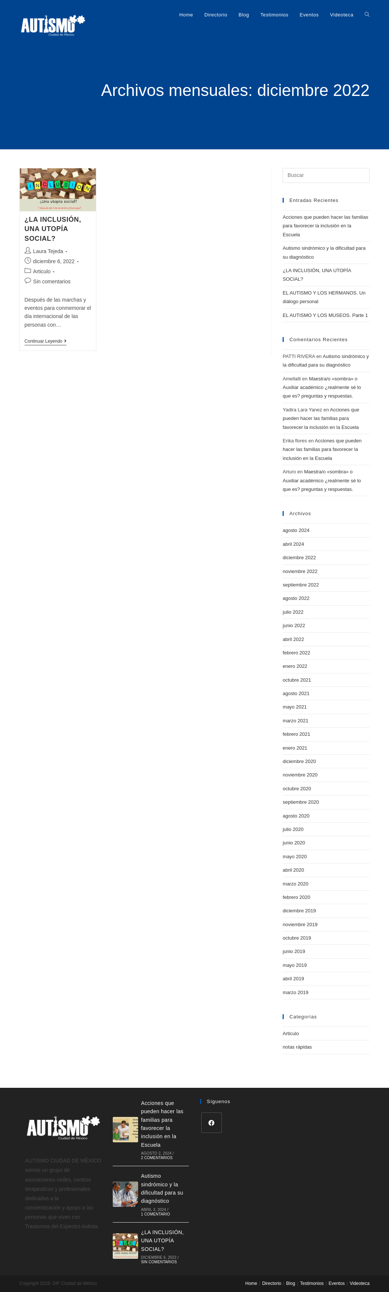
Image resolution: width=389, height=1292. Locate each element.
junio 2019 (294, 951)
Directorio (271, 1283)
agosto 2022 (296, 598)
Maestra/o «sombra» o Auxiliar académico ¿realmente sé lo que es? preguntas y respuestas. (322, 387)
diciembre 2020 (299, 761)
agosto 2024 (296, 530)
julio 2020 (293, 829)
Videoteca (360, 1283)
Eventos (337, 1283)
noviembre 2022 (300, 571)
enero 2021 (295, 748)
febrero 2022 (296, 653)
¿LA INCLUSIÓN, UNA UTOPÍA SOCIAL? (53, 229)
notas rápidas (297, 1047)
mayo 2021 (294, 707)
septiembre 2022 (301, 585)
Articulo (42, 271)
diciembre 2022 (299, 557)
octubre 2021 (297, 680)
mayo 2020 (294, 856)
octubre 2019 (297, 938)
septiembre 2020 (301, 802)
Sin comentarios (52, 281)
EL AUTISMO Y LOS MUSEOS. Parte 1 (325, 315)
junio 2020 (294, 843)
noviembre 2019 (300, 924)
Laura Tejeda (48, 251)
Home (251, 1283)
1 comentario (155, 1214)
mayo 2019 (294, 965)
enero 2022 (295, 666)
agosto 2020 (296, 816)
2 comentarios (157, 1158)
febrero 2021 (296, 734)
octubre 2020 (297, 788)
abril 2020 (293, 870)
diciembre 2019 (299, 910)
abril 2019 (293, 978)
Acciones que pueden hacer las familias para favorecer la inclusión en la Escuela (325, 225)
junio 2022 (294, 625)
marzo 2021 (295, 720)
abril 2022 (293, 639)
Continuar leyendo (45, 341)
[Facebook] (211, 1122)
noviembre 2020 (300, 775)
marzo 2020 (295, 884)
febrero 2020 (296, 897)
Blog (290, 1283)
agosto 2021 (296, 693)
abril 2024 (293, 544)
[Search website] (367, 15)
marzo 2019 (295, 992)
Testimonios (312, 1283)
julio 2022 (293, 612)
